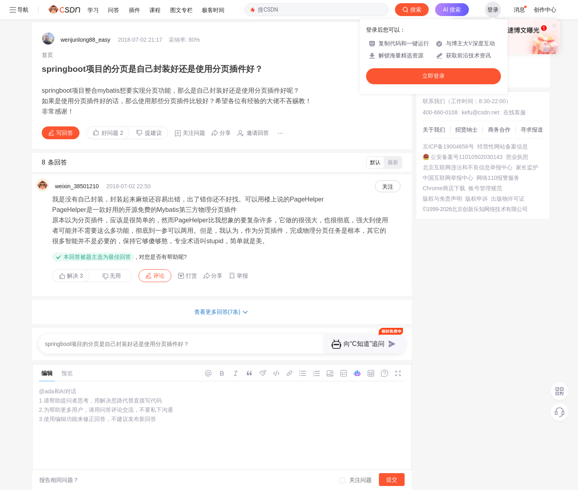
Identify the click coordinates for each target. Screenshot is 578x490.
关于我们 (434, 129)
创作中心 (545, 9)
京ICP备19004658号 (448, 146)
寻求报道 (532, 129)
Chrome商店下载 (444, 188)
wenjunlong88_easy (85, 40)
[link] (47, 55)
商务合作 (499, 129)
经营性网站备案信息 (502, 146)
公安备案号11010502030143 (467, 157)
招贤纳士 (466, 129)
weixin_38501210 (77, 186)
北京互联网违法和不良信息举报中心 (468, 167)
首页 (47, 55)
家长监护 (527, 167)
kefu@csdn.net (480, 112)
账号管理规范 (485, 188)
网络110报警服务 (497, 178)
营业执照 (517, 157)
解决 (71, 275)
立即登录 (433, 76)
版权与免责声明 (442, 198)
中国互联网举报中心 (448, 178)
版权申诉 (476, 198)
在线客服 (514, 112)
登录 (493, 9)
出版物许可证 (508, 198)
